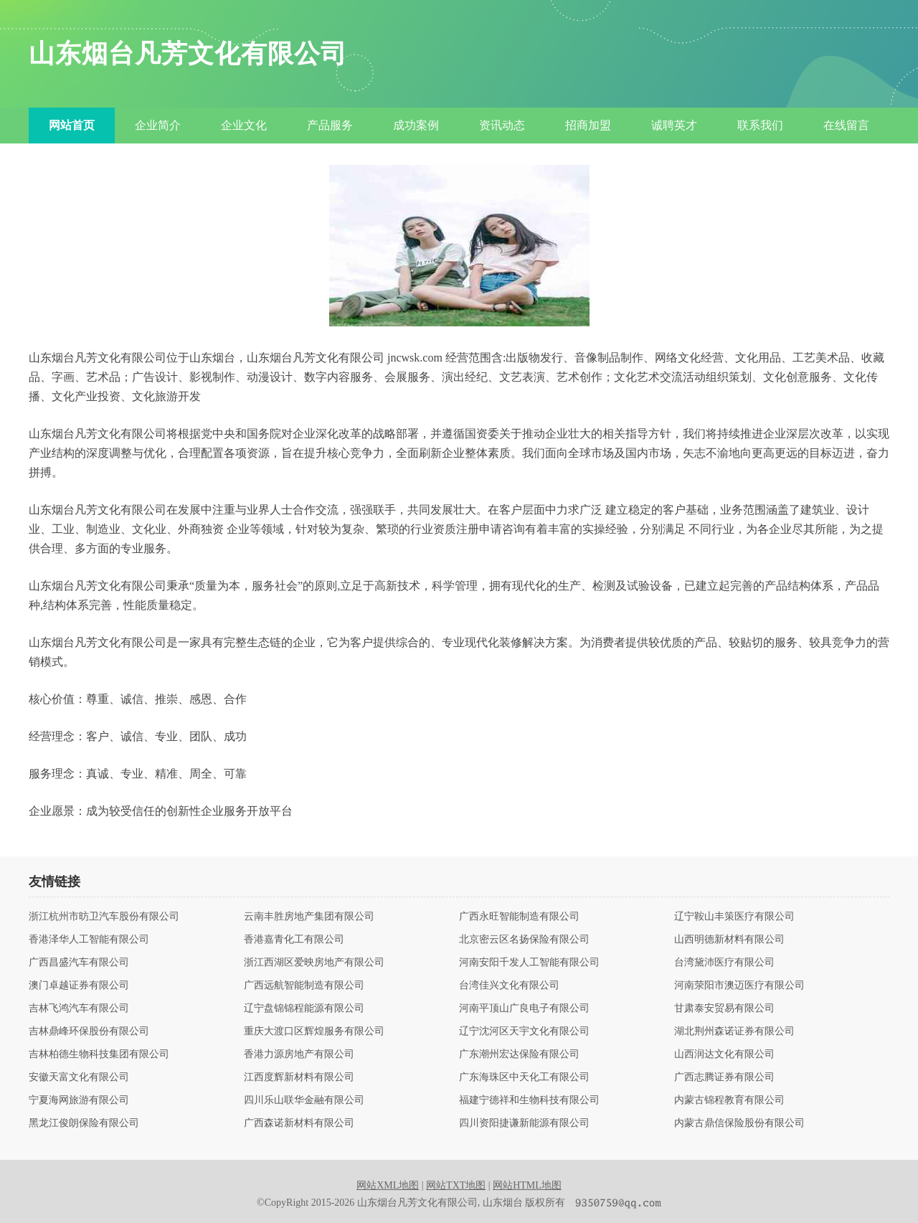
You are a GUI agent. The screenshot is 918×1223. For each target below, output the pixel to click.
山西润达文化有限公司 (724, 1054)
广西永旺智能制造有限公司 (519, 917)
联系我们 (760, 125)
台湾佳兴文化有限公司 (509, 986)
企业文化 (244, 125)
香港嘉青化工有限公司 (294, 940)
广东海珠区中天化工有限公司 (524, 1077)
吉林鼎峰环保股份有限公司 (89, 1031)
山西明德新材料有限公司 (729, 940)
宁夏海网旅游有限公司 (79, 1100)
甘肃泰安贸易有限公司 (724, 1009)
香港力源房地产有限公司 (299, 1054)
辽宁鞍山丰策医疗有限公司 (734, 917)
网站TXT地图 (456, 1185)
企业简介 (158, 125)
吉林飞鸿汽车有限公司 (79, 1009)
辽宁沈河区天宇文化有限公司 (524, 1031)
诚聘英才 (674, 125)
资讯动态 (502, 125)
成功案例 (416, 125)
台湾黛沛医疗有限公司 (724, 963)
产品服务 (330, 125)
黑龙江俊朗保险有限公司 (84, 1123)
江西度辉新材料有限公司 (299, 1077)
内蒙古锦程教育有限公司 (729, 1100)
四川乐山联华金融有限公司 (304, 1100)
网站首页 (72, 125)
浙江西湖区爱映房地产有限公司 (314, 963)
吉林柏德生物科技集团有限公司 (99, 1054)
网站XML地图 (387, 1185)
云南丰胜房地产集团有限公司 (309, 917)
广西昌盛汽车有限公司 (79, 963)
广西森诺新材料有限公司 (299, 1123)
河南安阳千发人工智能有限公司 (529, 963)
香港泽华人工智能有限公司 (89, 940)
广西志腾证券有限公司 (724, 1077)
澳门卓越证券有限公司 (79, 986)
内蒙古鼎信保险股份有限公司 (739, 1123)
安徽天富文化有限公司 (79, 1077)
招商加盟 (588, 125)
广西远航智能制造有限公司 (304, 986)
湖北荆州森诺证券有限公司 (734, 1031)
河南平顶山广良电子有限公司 (524, 1009)
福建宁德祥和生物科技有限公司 (529, 1100)
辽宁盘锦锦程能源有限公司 (304, 1009)
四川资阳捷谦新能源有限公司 (524, 1123)
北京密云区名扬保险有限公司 (524, 940)
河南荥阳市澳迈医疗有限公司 (739, 986)
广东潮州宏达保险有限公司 (519, 1054)
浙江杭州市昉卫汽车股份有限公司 (104, 917)
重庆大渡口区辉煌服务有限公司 (314, 1031)
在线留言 (846, 125)
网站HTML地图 (527, 1185)
